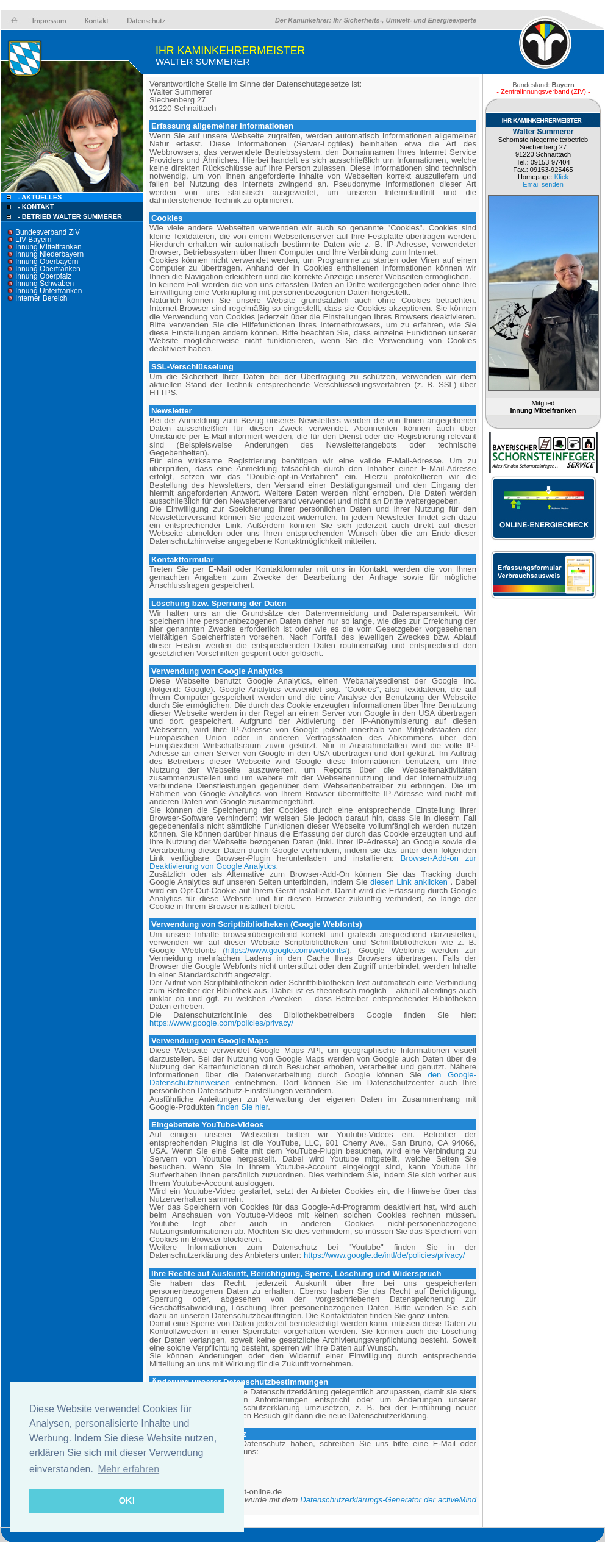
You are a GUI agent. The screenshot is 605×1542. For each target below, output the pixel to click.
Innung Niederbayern (49, 254)
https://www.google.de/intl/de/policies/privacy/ (384, 1255)
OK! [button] (127, 1500)
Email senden (543, 184)
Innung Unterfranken (48, 291)
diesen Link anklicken (409, 882)
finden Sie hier (241, 1107)
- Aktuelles (39, 197)
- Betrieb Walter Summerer (70, 216)
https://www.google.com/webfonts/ (286, 950)
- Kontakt (35, 206)
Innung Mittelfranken (48, 247)
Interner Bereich (41, 298)
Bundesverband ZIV (47, 232)
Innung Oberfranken (48, 269)
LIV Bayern (33, 239)
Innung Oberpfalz (43, 276)
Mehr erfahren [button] (129, 1469)
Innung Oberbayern (46, 261)
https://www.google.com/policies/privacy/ (221, 1022)
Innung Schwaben (44, 283)
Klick (561, 176)
